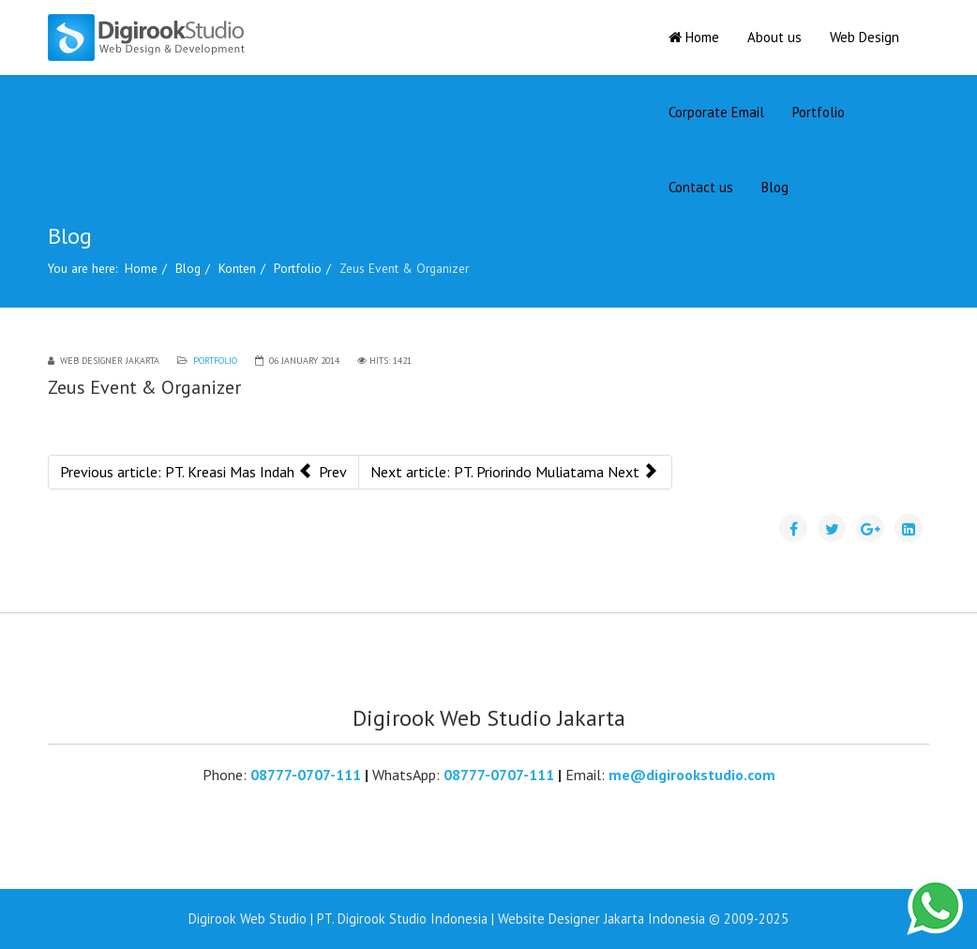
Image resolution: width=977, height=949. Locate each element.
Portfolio (818, 112)
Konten (237, 268)
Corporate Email (716, 112)
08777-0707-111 (305, 774)
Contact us (701, 187)
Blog (775, 187)
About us (774, 37)
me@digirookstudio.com (692, 774)
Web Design (864, 37)
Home (694, 37)
